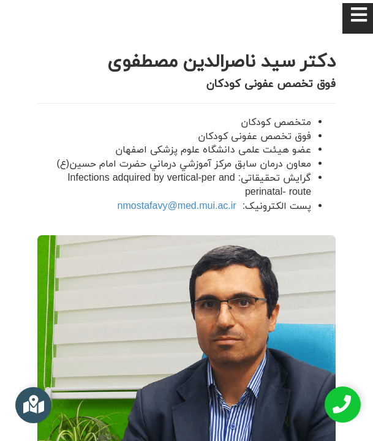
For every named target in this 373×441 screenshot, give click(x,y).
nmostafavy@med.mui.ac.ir (177, 206)
